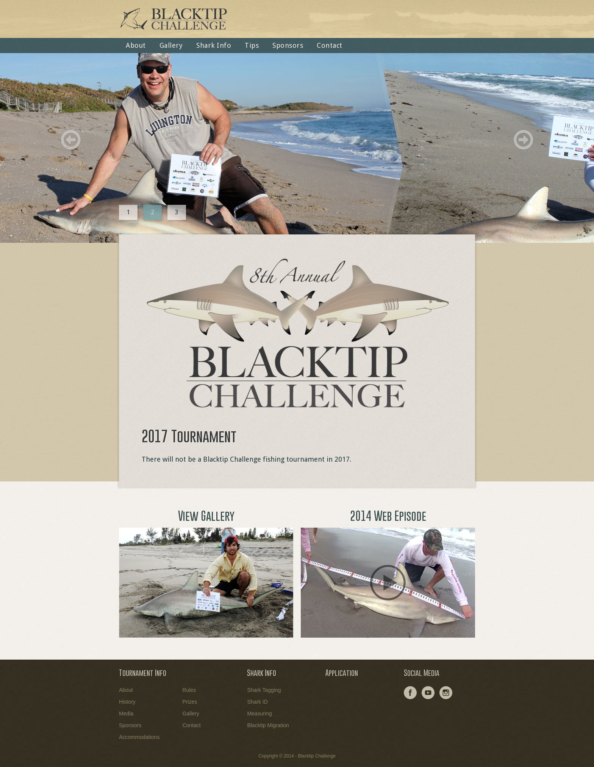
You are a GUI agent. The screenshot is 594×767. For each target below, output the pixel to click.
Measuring (259, 713)
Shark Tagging (264, 690)
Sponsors (287, 45)
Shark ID (257, 702)
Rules (189, 690)
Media (126, 713)
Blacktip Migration (268, 725)
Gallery (171, 45)
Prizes (189, 702)
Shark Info (213, 45)
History (127, 702)
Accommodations (139, 737)
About (136, 45)
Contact (329, 45)
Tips (252, 45)
